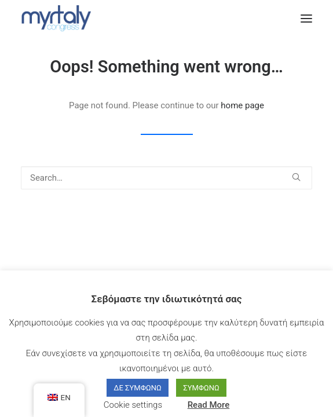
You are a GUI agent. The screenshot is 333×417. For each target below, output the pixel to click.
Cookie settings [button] (133, 405)
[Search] (166, 177)
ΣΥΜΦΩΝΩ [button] (201, 387)
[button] (306, 18)
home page (242, 105)
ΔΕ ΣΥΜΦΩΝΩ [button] (137, 387)
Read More (209, 405)
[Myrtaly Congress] (56, 18)
